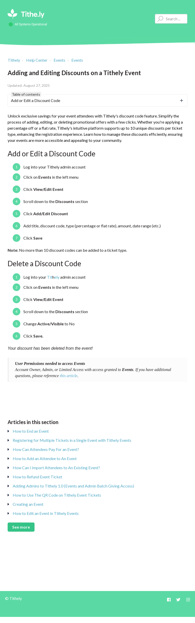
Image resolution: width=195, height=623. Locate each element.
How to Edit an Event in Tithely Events (46, 513)
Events (59, 60)
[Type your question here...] (171, 19)
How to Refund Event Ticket (37, 476)
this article (68, 376)
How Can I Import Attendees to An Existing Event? (56, 467)
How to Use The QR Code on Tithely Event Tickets (57, 495)
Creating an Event (28, 504)
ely (56, 277)
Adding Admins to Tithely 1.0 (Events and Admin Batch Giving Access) (73, 485)
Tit (49, 277)
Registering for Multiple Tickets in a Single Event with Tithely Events (72, 440)
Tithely (14, 60)
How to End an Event (31, 431)
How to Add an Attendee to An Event (45, 458)
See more (21, 527)
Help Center (36, 60)
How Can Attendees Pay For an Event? (46, 449)
